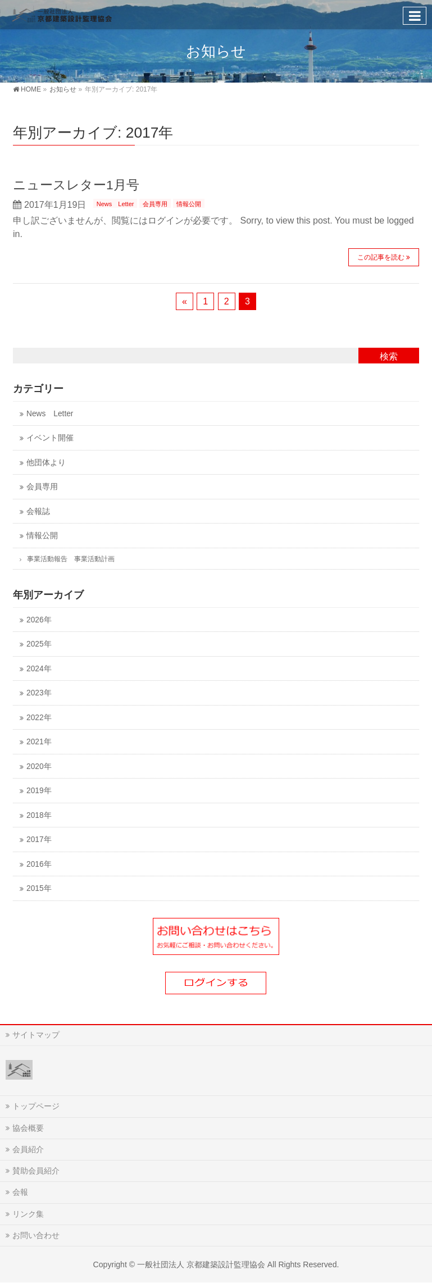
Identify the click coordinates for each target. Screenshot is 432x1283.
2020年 (38, 766)
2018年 (38, 815)
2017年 (38, 839)
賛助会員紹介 (36, 1170)
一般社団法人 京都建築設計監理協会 (201, 1264)
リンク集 (28, 1213)
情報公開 (188, 204)
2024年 (38, 669)
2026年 (38, 620)
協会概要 (28, 1127)
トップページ (36, 1106)
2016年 (38, 864)
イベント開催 (50, 438)
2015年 (38, 888)
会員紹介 (28, 1149)
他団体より (46, 462)
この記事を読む (380, 257)
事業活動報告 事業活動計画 (71, 559)
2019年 (38, 790)
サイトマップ (36, 1034)
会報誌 (38, 511)
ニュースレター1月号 (76, 185)
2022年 (38, 717)
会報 (20, 1192)
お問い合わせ (36, 1235)
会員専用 (155, 204)
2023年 (38, 693)
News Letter (115, 204)
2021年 (38, 742)
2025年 (38, 644)
